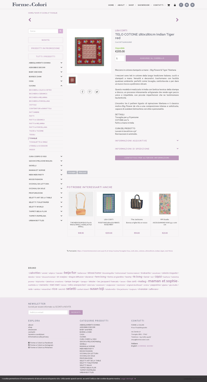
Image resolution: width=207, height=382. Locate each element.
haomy (128, 277)
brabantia (145, 273)
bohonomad (121, 273)
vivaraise (142, 289)
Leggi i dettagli (127, 379)
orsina (146, 285)
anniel (44, 273)
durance (89, 277)
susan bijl (97, 289)
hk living (137, 276)
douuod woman (48, 277)
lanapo (84, 282)
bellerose (82, 273)
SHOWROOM (143, 5)
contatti (31, 332)
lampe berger (72, 281)
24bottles (35, 272)
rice (54, 289)
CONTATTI (158, 5)
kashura (166, 277)
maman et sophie (163, 281)
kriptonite (40, 282)
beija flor (70, 272)
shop (30, 327)
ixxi (152, 277)
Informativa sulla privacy (38, 337)
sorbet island (83, 289)
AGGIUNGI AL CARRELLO (152, 58)
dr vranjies (62, 277)
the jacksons (122, 289)
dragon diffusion (76, 277)
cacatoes (156, 273)
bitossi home (94, 273)
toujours (133, 289)
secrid (62, 289)
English (142, 346)
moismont (100, 285)
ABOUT (121, 5)
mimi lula (91, 285)
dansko (31, 277)
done (38, 277)
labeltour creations (54, 282)
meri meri (55, 285)
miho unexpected (77, 285)
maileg (142, 281)
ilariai (146, 277)
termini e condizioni (36, 334)
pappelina (155, 285)
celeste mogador (170, 273)
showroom (32, 330)
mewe (63, 285)
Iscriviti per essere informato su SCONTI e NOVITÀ (103, 305)
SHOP (131, 5)
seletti (71, 289)
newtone (121, 285)
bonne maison (133, 273)
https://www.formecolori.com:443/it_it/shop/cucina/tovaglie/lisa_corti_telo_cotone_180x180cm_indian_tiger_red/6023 (125, 251)
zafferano (153, 289)
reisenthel (46, 289)
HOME (111, 5)
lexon (123, 282)
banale (59, 273)
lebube (92, 281)
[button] (61, 62)
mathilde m (33, 285)
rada (30, 289)
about (30, 325)
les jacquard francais (108, 281)
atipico (52, 273)
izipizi (158, 276)
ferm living (100, 277)
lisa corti (131, 281)
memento (43, 285)
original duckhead (134, 285)
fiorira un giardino (116, 277)
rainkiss (37, 289)
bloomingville (108, 273)
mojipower (110, 285)
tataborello (110, 289)
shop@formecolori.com (140, 340)
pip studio (173, 285)
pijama (165, 285)
